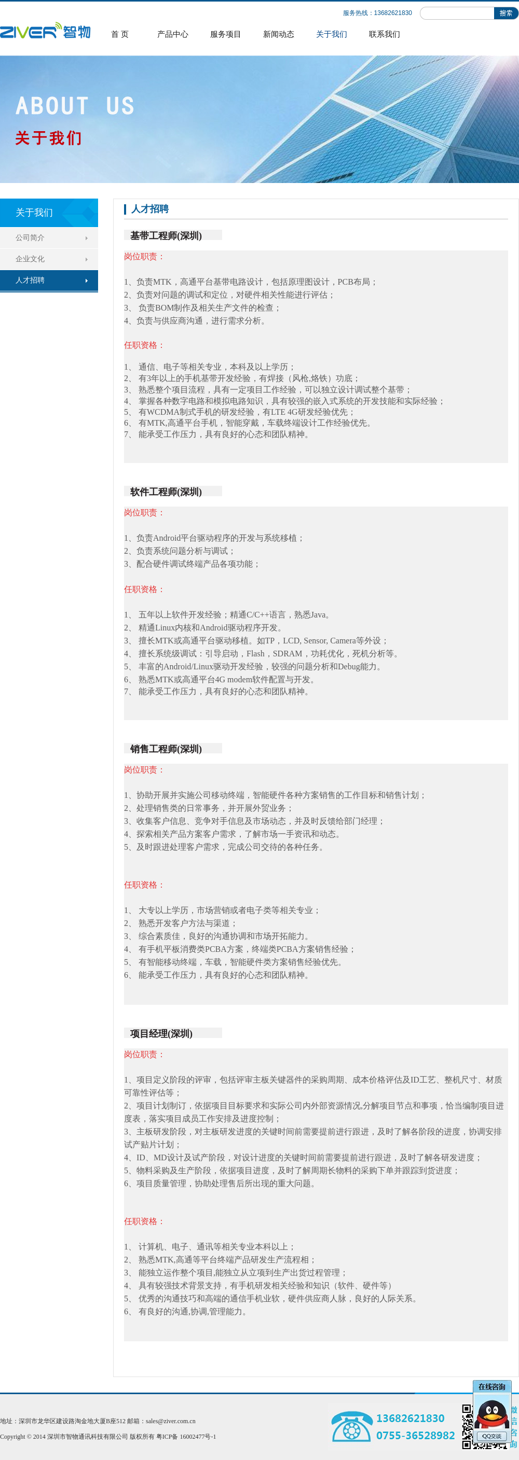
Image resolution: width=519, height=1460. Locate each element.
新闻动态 (278, 34)
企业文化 (30, 259)
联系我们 (384, 34)
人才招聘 (30, 280)
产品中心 (172, 34)
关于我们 (331, 34)
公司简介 (30, 238)
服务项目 (225, 34)
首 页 (120, 34)
